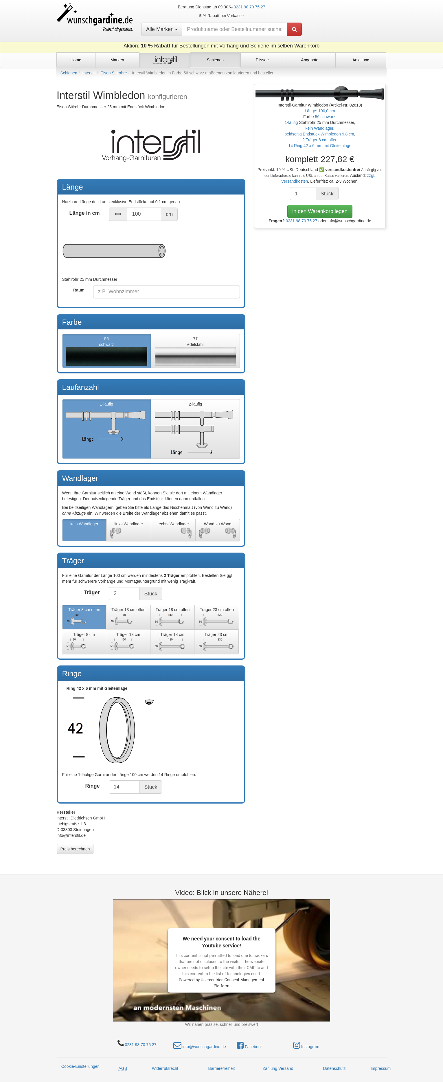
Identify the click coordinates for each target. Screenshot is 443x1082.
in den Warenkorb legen (319, 211)
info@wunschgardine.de (199, 1045)
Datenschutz (334, 1068)
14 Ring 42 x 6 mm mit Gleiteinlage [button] (320, 145)
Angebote (309, 60)
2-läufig (195, 429)
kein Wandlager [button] (319, 128)
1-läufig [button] (292, 122)
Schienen (68, 73)
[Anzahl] (303, 193)
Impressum (381, 1068)
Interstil (88, 73)
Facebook (249, 1045)
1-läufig (106, 429)
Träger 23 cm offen (216, 617)
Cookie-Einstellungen (80, 1066)
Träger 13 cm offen (128, 617)
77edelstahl (195, 351)
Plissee (262, 60)
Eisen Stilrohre (114, 73)
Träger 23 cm (216, 642)
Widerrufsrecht (165, 1068)
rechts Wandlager (173, 530)
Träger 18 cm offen (172, 617)
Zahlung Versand (278, 1068)
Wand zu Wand (217, 530)
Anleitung (360, 60)
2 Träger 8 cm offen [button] (319, 139)
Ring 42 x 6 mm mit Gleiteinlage (151, 728)
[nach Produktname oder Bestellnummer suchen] (234, 29)
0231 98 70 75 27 (249, 7)
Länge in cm (84, 213)
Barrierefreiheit (221, 1068)
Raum (78, 290)
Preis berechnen (75, 849)
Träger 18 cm (172, 642)
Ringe (92, 786)
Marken (117, 60)
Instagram (306, 1045)
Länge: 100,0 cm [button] (320, 111)
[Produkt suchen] (294, 29)
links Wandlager (128, 530)
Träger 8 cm (84, 642)
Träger (92, 592)
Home (75, 60)
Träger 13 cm (128, 642)
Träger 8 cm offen (84, 617)
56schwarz (106, 351)
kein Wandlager (84, 530)
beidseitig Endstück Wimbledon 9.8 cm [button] (319, 134)
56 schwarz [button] (325, 116)
